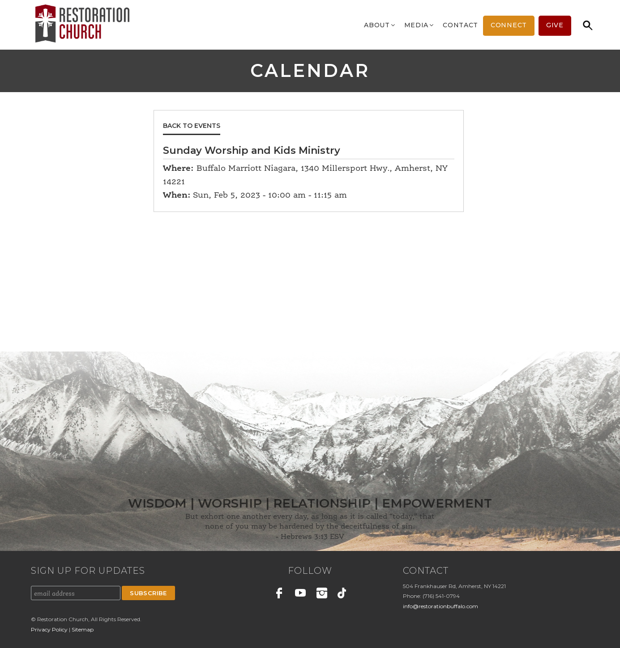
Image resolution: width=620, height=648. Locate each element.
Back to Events (191, 126)
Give (555, 25)
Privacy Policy (50, 629)
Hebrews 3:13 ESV (312, 537)
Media (419, 25)
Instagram (321, 594)
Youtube (300, 594)
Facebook (279, 594)
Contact (460, 25)
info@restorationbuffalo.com (440, 606)
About (380, 25)
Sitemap (83, 629)
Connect (509, 25)
